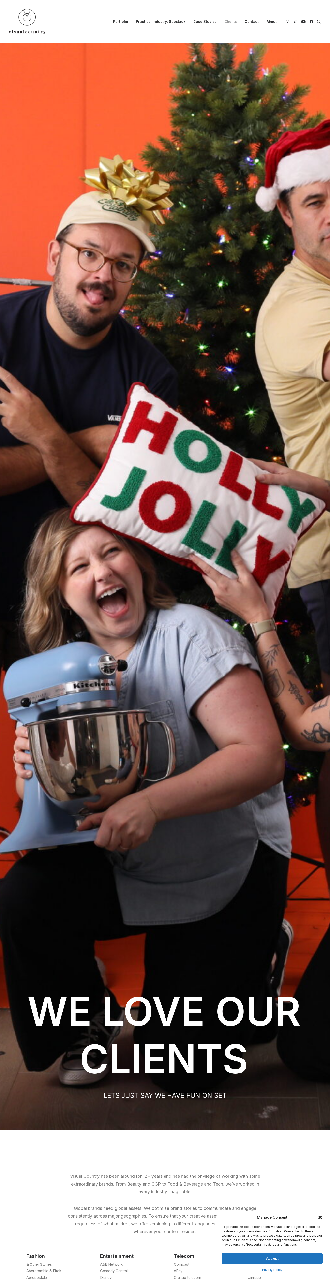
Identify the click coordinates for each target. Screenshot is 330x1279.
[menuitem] (121, 21)
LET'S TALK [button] (165, 1007)
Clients (231, 21)
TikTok (177, 1142)
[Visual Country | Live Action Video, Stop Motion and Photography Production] (27, 21)
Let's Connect (165, 1078)
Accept (272, 1258)
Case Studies (205, 21)
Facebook (180, 1149)
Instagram (180, 1136)
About (272, 21)
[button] (320, 1217)
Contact (252, 21)
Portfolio (120, 21)
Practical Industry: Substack (160, 21)
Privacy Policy (272, 1270)
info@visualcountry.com (67, 1136)
